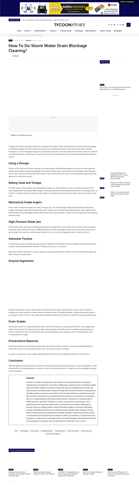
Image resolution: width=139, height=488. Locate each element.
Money (102, 85)
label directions (25, 315)
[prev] (126, 20)
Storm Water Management (53, 434)
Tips (14, 35)
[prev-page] (10, 481)
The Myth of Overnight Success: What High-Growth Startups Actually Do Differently (69, 474)
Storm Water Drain (86, 431)
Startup (11, 469)
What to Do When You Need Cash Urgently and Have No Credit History (120, 184)
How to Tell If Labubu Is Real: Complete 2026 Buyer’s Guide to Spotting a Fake (45, 20)
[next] (129, 20)
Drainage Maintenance (46, 431)
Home (10, 35)
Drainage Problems (60, 431)
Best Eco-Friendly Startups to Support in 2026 (93, 473)
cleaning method (82, 232)
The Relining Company (34, 154)
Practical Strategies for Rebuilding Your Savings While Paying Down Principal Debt (119, 175)
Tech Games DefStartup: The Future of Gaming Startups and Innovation (118, 474)
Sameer (16, 56)
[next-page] (13, 481)
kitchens (86, 354)
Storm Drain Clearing (73, 431)
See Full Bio (81, 421)
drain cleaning (34, 431)
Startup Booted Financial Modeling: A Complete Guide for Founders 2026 (20, 474)
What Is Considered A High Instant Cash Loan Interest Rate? (120, 194)
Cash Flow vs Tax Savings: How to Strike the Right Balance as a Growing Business (115, 88)
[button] (128, 25)
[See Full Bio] (86, 421)
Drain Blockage (24, 431)
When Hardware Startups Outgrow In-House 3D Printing (43, 473)
